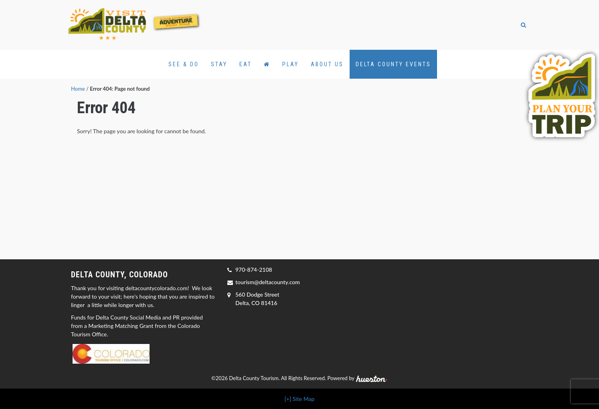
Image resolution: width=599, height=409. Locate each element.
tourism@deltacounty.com (267, 282)
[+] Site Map (300, 398)
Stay (219, 64)
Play (290, 64)
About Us (327, 64)
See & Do (183, 64)
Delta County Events (393, 64)
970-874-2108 (253, 269)
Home (78, 88)
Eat (245, 64)
